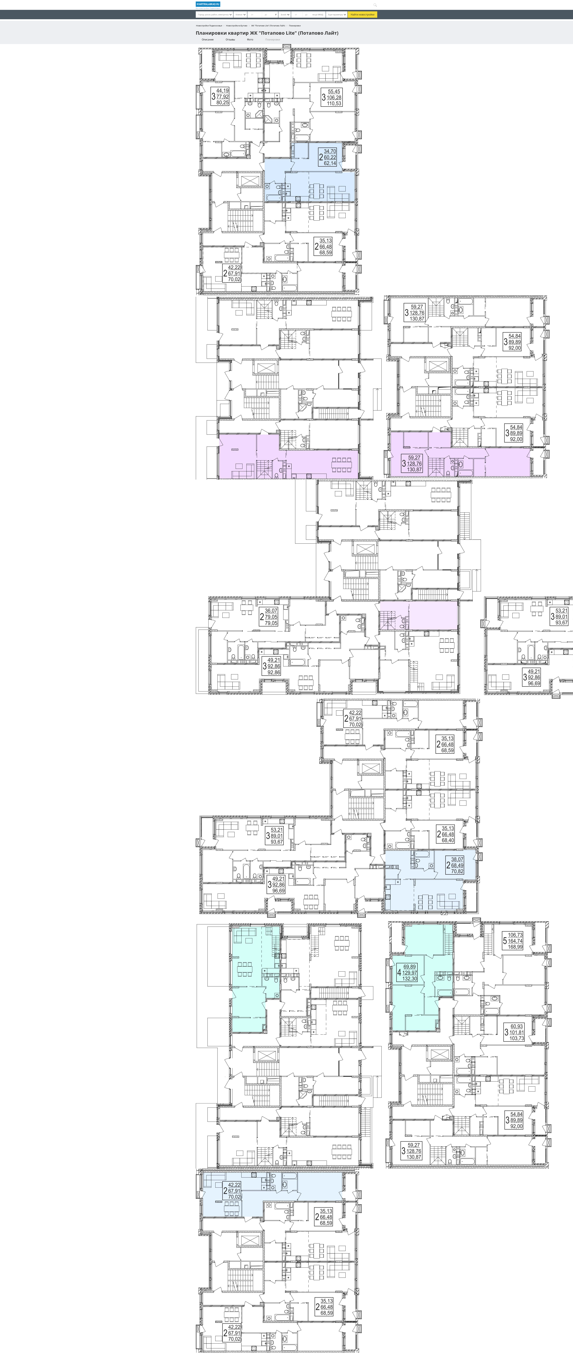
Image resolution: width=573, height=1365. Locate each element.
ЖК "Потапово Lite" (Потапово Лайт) (268, 25)
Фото (250, 39)
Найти (362, 14)
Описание (208, 39)
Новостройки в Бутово (236, 25)
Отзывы (230, 39)
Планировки (272, 39)
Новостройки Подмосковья (209, 25)
